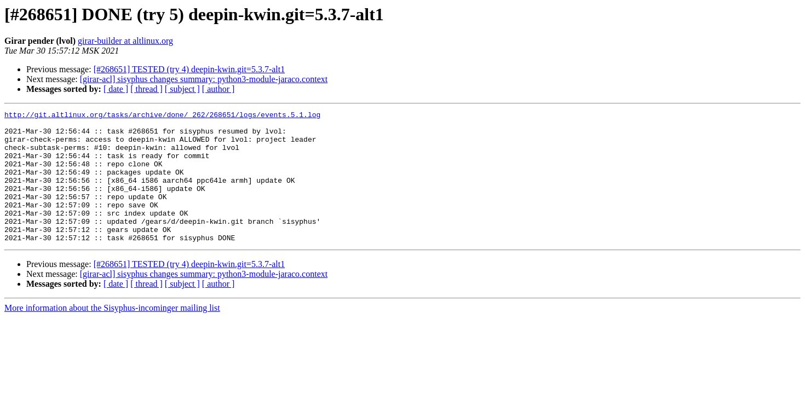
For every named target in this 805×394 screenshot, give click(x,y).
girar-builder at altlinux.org (125, 40)
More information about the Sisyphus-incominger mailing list (112, 334)
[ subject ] (182, 89)
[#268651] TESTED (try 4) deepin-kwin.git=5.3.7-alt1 (189, 69)
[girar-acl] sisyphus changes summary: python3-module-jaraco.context (203, 79)
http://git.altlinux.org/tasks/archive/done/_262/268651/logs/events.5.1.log (162, 116)
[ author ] (218, 89)
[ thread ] (146, 89)
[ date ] (116, 89)
